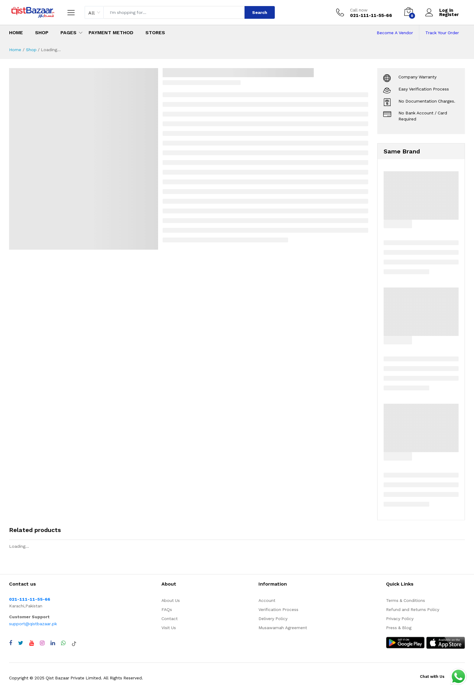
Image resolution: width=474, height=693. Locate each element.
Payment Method (111, 32)
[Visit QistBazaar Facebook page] (10, 643)
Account (266, 600)
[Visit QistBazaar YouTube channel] (31, 643)
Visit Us (168, 627)
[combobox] (94, 12)
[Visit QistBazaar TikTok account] (74, 643)
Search (259, 12)
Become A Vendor (395, 32)
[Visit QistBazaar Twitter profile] (20, 643)
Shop (41, 32)
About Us (170, 600)
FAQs (166, 609)
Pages (68, 32)
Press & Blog (398, 627)
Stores (155, 32)
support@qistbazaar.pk (33, 623)
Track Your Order (442, 32)
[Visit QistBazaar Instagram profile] (42, 643)
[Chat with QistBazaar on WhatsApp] (63, 643)
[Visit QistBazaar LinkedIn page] (52, 643)
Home (16, 32)
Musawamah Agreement (282, 627)
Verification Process (278, 609)
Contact (169, 618)
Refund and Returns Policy (412, 609)
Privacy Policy (400, 618)
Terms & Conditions (405, 600)
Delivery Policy (272, 618)
